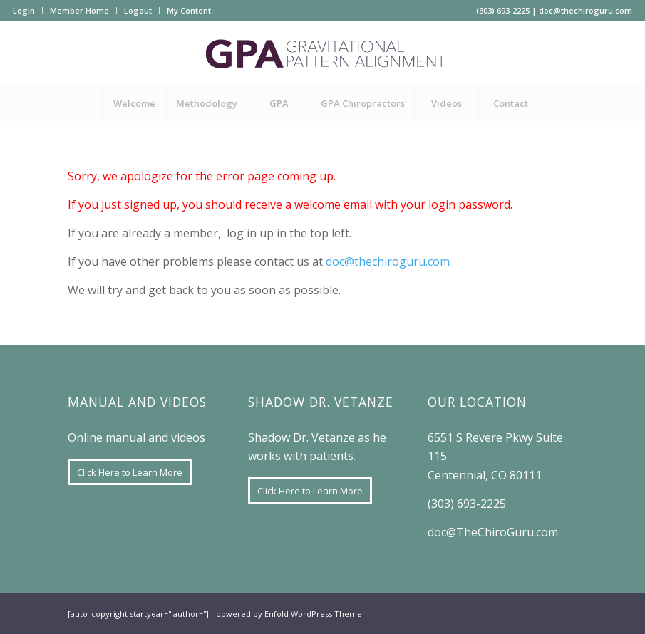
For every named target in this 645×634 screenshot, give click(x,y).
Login (24, 10)
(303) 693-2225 (503, 10)
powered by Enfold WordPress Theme (289, 613)
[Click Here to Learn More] (130, 472)
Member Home (79, 10)
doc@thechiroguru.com (585, 10)
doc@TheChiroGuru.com (493, 532)
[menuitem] (28, 10)
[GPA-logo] (322, 53)
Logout (138, 10)
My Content (189, 10)
